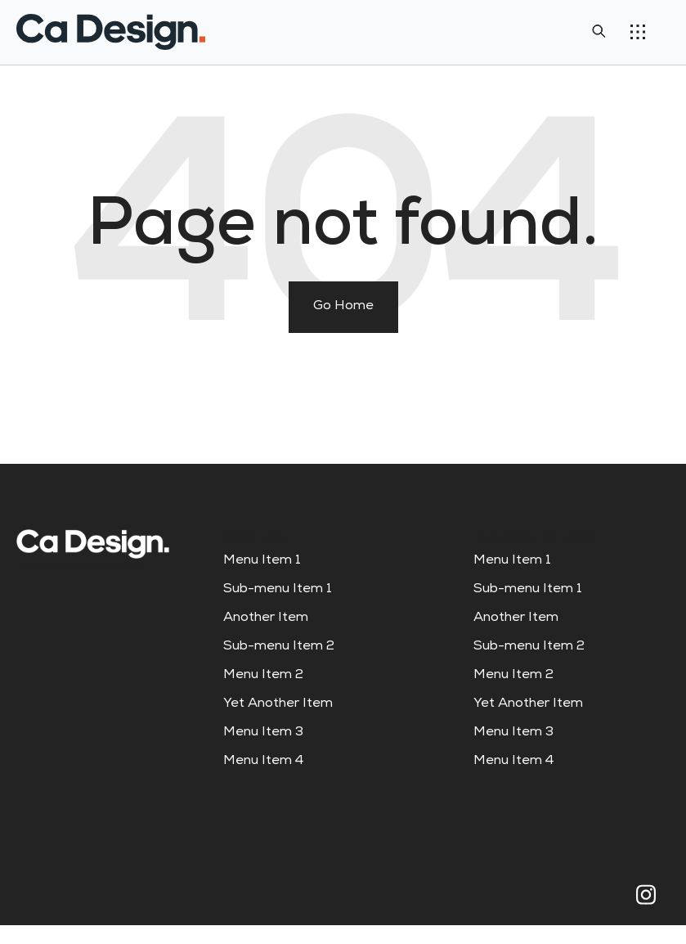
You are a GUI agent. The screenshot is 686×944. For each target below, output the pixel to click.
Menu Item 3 (263, 732)
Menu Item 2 (263, 675)
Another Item (265, 618)
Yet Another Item (278, 704)
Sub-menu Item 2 (278, 647)
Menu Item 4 (263, 761)
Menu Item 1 (262, 561)
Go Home (343, 306)
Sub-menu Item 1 (277, 589)
